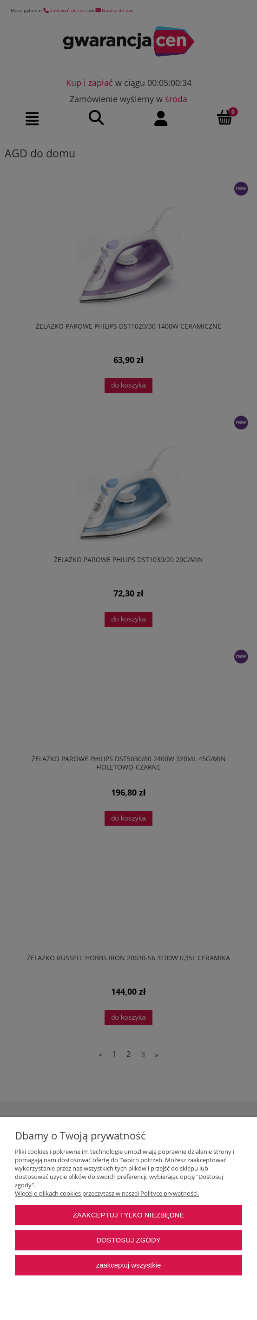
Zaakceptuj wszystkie (128, 1265)
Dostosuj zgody (128, 1240)
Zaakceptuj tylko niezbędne (129, 1215)
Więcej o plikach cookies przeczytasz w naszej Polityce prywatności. (107, 1193)
